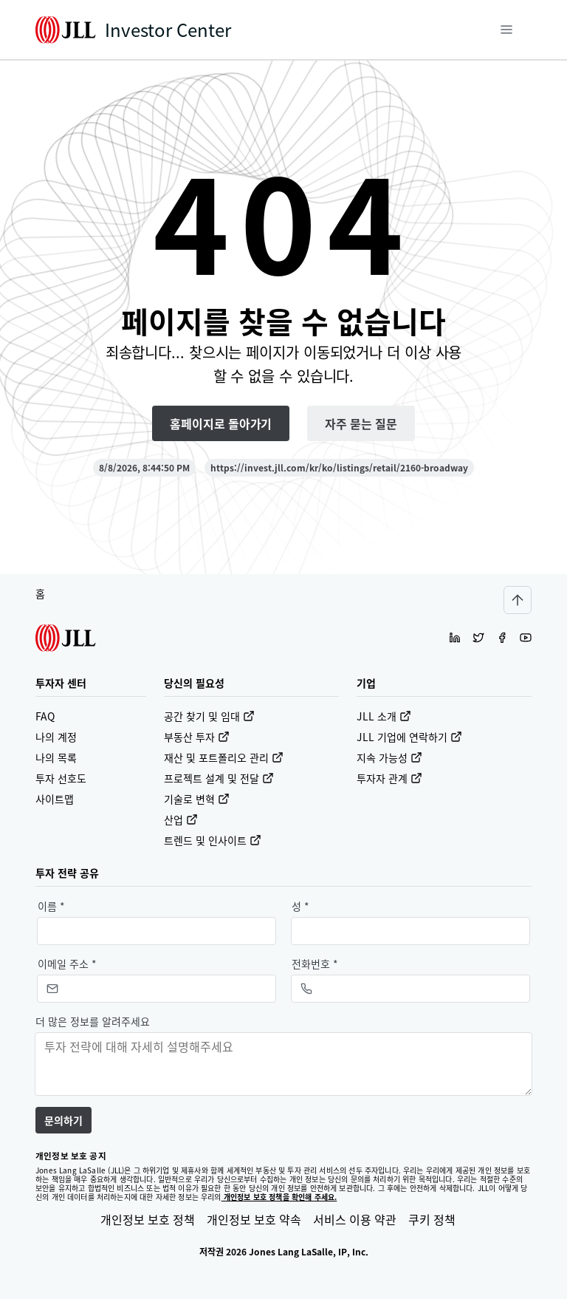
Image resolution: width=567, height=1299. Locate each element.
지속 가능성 (389, 757)
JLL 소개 (384, 716)
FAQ (45, 716)
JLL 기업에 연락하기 (409, 736)
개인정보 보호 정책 (147, 1219)
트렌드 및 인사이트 (212, 840)
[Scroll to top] (518, 600)
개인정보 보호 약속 (254, 1219)
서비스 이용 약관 (354, 1219)
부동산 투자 (197, 736)
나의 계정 (56, 736)
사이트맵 (54, 798)
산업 (181, 819)
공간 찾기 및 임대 (209, 716)
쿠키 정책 (432, 1219)
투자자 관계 (389, 778)
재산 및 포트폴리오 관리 (224, 757)
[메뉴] (506, 29)
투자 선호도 (60, 778)
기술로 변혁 (197, 798)
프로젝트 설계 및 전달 (219, 778)
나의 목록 (56, 757)
